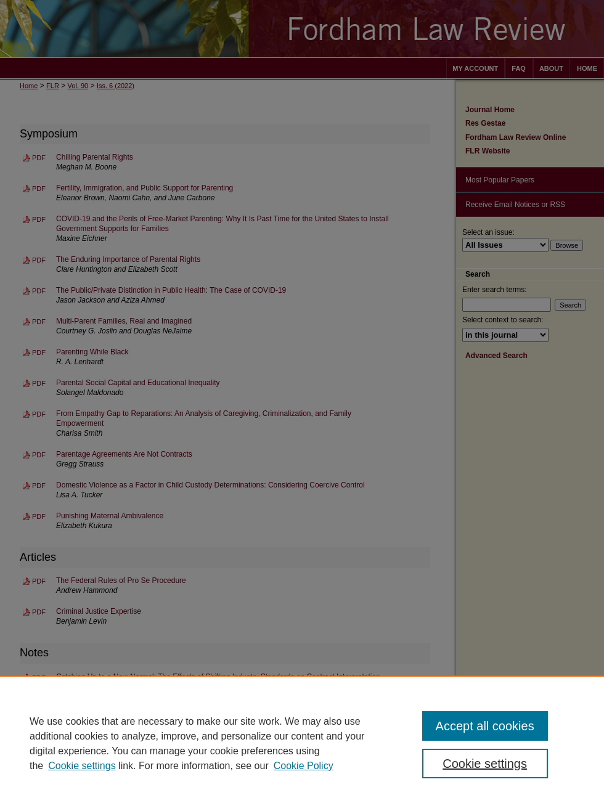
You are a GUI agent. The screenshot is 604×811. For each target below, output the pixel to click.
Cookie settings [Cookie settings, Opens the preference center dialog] (485, 763)
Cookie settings (81, 765)
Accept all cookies (485, 726)
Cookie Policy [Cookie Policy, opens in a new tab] (303, 765)
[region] (302, 743)
